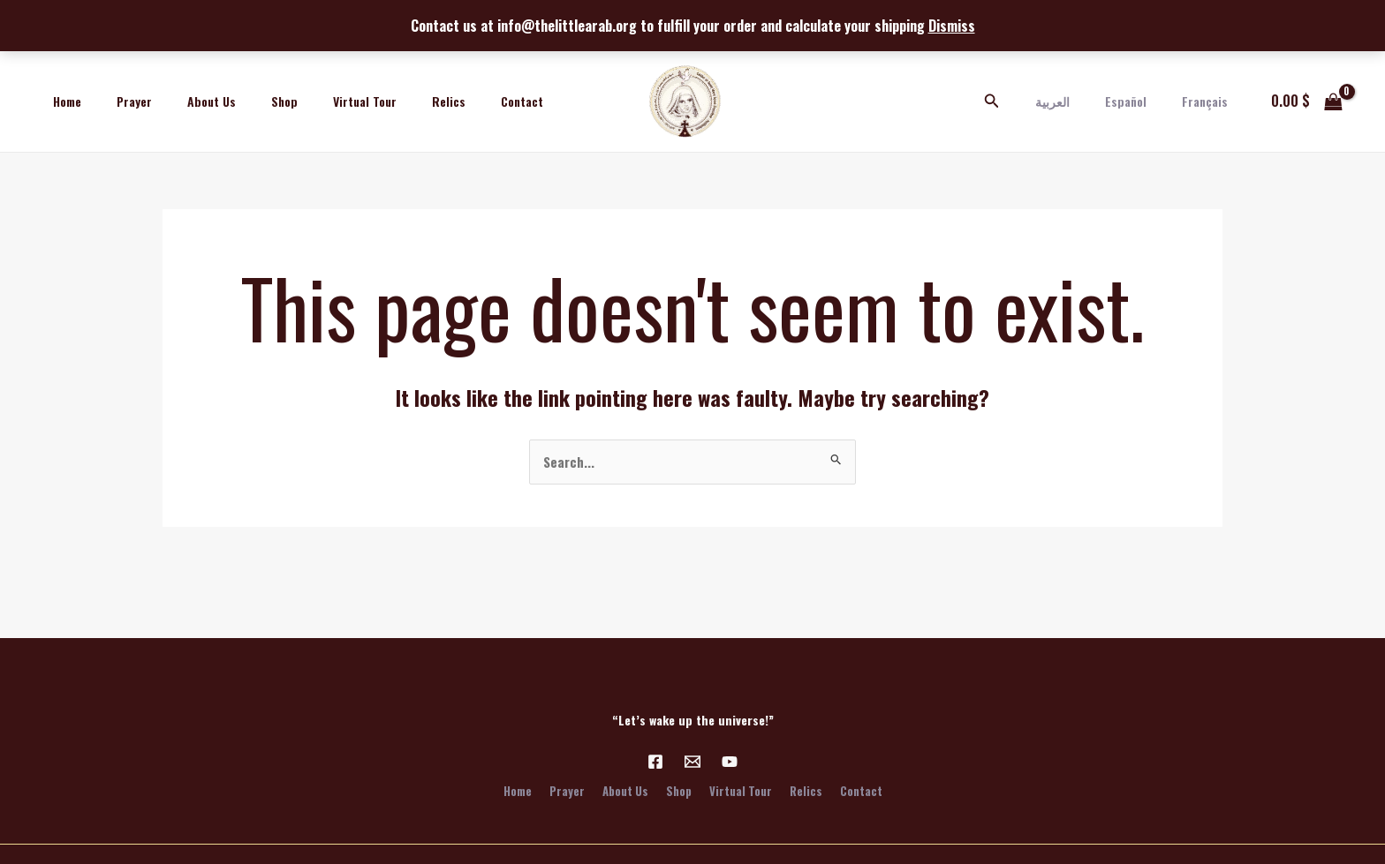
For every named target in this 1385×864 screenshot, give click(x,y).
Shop (247, 101)
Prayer (118, 101)
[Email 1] (692, 760)
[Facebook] (655, 760)
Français (1210, 101)
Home (62, 101)
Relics (390, 101)
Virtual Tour (317, 101)
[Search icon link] (1024, 101)
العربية (1079, 101)
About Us (185, 101)
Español (1141, 101)
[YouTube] (730, 760)
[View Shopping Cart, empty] (1306, 101)
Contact (453, 101)
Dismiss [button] (951, 25)
